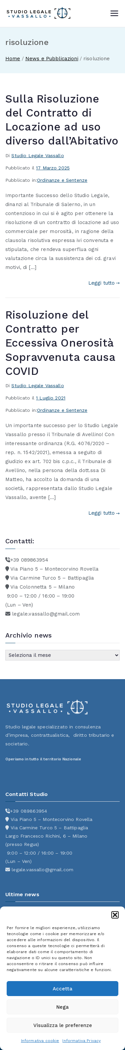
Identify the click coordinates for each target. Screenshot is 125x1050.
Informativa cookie (40, 1040)
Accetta (62, 989)
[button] (115, 915)
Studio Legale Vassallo (37, 155)
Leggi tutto (104, 283)
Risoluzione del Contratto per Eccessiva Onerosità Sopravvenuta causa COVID (60, 343)
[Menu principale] (114, 13)
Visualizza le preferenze (62, 1025)
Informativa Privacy (81, 1040)
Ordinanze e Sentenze (62, 180)
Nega (62, 1007)
